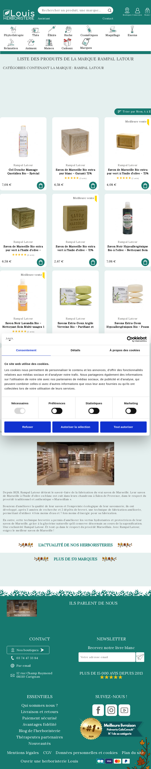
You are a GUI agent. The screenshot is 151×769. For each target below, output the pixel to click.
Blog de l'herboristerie (40, 730)
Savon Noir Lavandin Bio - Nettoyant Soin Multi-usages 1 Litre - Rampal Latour (23, 326)
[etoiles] (75, 178)
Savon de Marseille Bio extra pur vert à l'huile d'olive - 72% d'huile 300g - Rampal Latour (127, 173)
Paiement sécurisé (39, 718)
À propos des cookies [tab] (125, 350)
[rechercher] (109, 10)
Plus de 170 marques (75, 559)
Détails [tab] (75, 350)
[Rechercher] (75, 10)
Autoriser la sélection (75, 427)
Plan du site (133, 752)
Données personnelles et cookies (87, 752)
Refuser (27, 427)
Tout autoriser (123, 427)
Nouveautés (40, 743)
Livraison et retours (39, 711)
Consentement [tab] (26, 350)
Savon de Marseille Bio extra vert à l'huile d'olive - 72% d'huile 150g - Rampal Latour (75, 250)
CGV (47, 752)
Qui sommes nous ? (39, 705)
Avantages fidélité (40, 724)
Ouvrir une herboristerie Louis (49, 761)
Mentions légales (23, 752)
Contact (108, 18)
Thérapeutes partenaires (39, 737)
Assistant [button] (44, 18)
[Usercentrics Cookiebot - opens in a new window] (130, 339)
